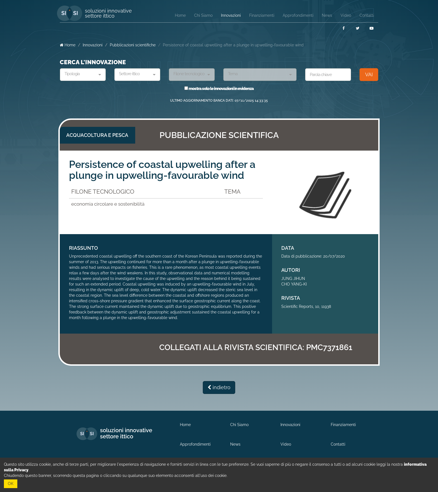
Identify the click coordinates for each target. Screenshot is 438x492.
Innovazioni (93, 45)
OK (10, 483)
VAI (369, 74)
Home (67, 45)
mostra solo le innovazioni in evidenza (219, 88)
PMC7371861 (329, 347)
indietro (219, 387)
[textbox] (81, 74)
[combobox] (83, 74)
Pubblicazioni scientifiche (133, 45)
